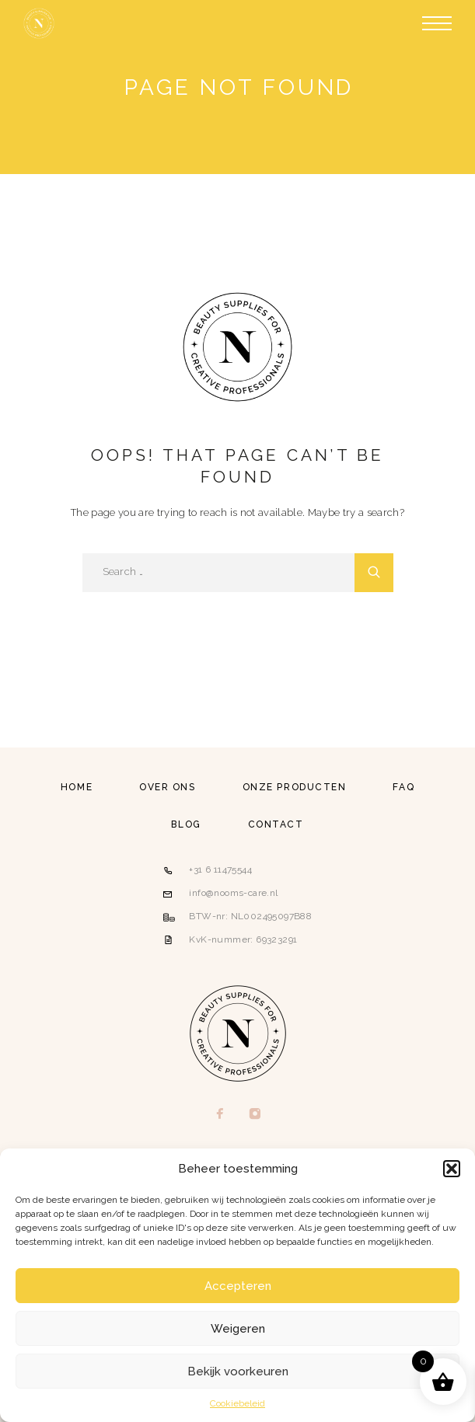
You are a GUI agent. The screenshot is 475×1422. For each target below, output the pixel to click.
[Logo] (38, 23)
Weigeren (238, 1329)
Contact (276, 824)
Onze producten (295, 787)
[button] (451, 1168)
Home (77, 787)
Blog (186, 824)
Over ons (167, 787)
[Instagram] (255, 1115)
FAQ (403, 787)
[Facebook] (220, 1115)
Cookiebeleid (237, 1403)
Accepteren (237, 1286)
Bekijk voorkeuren (237, 1371)
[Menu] (437, 23)
